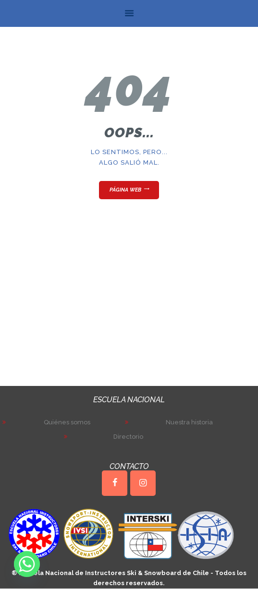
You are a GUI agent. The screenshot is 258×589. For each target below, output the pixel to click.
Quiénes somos (67, 422)
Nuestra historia (189, 422)
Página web (125, 190)
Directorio (128, 436)
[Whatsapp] (27, 564)
